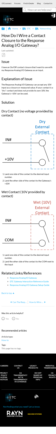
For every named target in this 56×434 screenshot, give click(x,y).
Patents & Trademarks (50, 367)
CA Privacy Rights (52, 375)
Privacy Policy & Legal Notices (4, 376)
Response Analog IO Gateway (23, 278)
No (17, 318)
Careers (4, 366)
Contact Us (18, 367)
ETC (27, 28)
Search (25, 10)
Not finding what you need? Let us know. (21, 406)
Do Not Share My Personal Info (37, 376)
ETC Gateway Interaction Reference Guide (29, 281)
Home (13, 28)
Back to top (6, 293)
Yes (7, 318)
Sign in (53, 17)
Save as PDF (3, 55)
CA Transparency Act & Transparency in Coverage (20, 377)
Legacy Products (33, 367)
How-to (5, 340)
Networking (43, 28)
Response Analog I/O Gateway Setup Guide (29, 285)
